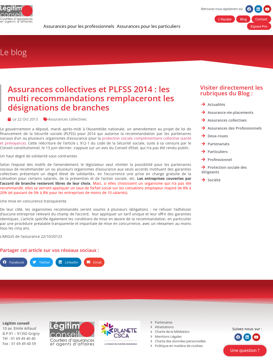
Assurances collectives (67, 119)
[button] (79, 27)
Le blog (13, 52)
